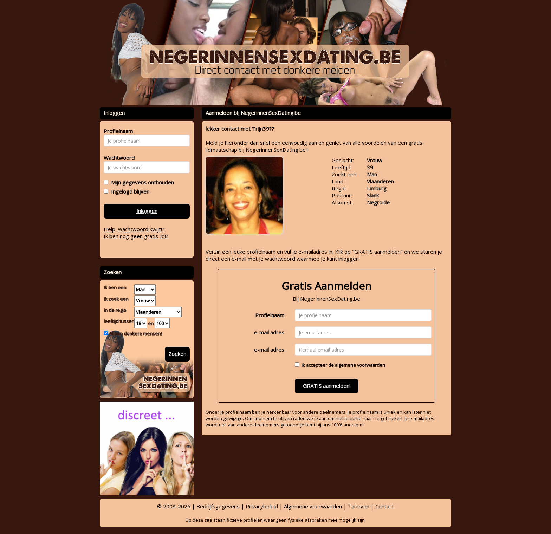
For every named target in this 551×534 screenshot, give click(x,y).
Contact (384, 506)
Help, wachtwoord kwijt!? (134, 229)
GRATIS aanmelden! (326, 385)
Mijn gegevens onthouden (141, 182)
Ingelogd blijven (128, 191)
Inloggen (146, 210)
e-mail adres (269, 332)
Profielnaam (269, 315)
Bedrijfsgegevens (218, 506)
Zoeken (177, 353)
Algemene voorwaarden (313, 506)
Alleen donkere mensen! (135, 333)
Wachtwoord (117, 157)
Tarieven (358, 506)
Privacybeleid (262, 506)
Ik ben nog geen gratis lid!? (136, 236)
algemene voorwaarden (360, 365)
